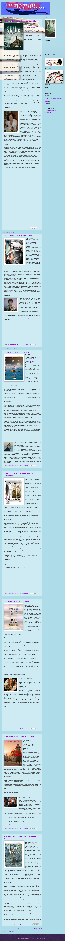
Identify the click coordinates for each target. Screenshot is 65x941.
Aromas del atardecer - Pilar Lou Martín (19, 736)
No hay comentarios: (27, 924)
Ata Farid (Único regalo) (25, 318)
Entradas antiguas (37, 928)
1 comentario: (25, 465)
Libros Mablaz (33, 243)
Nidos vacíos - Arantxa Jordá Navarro (18, 236)
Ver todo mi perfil (48, 112)
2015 (47, 101)
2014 (47, 103)
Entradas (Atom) (11, 931)
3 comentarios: (26, 227)
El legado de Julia (34, 312)
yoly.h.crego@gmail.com (51, 110)
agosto (48, 97)
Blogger (45, 938)
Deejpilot (33, 938)
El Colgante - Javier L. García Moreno (19, 352)
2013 (47, 105)
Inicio (17, 928)
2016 (47, 95)
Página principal (48, 89)
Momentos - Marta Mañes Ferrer (16, 601)
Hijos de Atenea (35, 562)
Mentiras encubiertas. (14, 921)
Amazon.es (33, 27)
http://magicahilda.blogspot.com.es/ (13, 824)
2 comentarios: (25, 344)
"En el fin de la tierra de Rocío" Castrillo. (20, 21)
